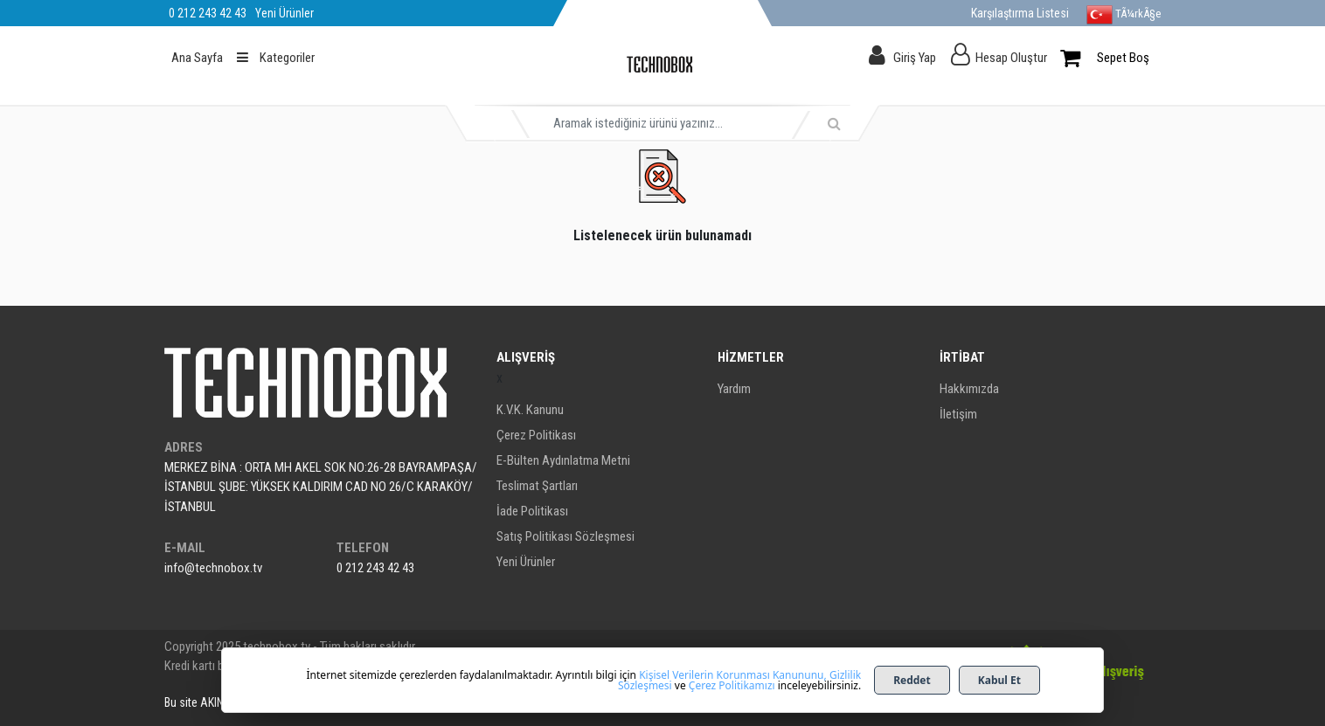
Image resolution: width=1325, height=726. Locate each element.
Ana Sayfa (197, 58)
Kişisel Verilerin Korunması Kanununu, (733, 674)
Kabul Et (999, 680)
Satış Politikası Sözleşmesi (565, 536)
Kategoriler (276, 58)
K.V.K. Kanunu (530, 410)
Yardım (734, 389)
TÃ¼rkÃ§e (1123, 15)
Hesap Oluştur (1011, 58)
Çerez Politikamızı (732, 685)
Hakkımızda (969, 389)
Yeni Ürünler (525, 562)
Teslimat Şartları (537, 486)
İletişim (958, 414)
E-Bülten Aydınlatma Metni (563, 460)
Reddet (912, 680)
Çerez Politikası (536, 435)
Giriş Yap (914, 58)
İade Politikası (532, 511)
